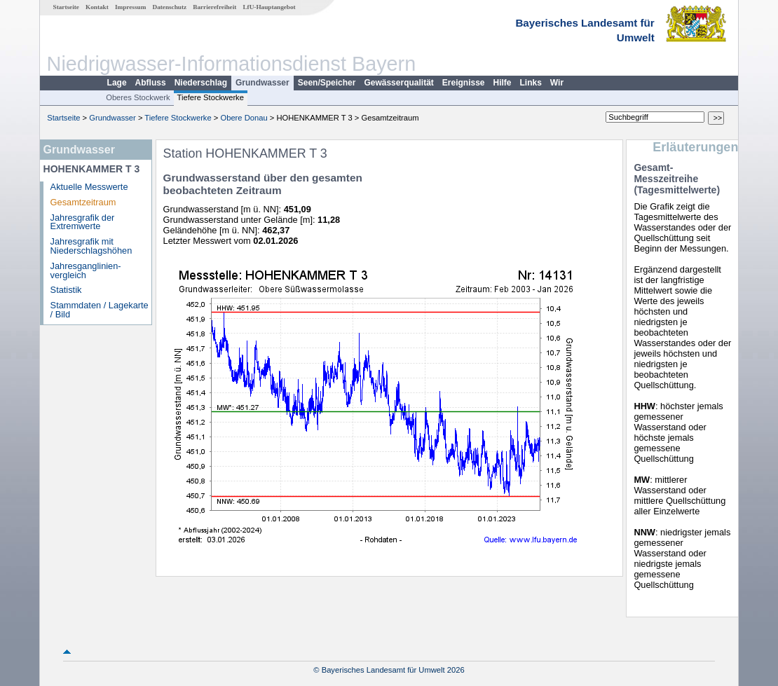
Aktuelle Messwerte (89, 186)
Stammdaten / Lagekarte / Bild (99, 310)
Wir (557, 83)
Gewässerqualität (398, 83)
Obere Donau (243, 118)
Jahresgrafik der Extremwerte (82, 222)
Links (531, 83)
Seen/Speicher (327, 83)
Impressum (130, 7)
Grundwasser (262, 83)
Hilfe (502, 83)
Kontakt (97, 7)
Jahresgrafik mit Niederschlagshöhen (91, 246)
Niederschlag (201, 83)
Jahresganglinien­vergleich (85, 270)
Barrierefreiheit (214, 7)
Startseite (66, 7)
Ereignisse (463, 83)
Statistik (66, 289)
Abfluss (150, 83)
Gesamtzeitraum (83, 202)
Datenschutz (170, 7)
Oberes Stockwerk (138, 97)
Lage (117, 83)
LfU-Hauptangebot (269, 7)
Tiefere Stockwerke (210, 97)
